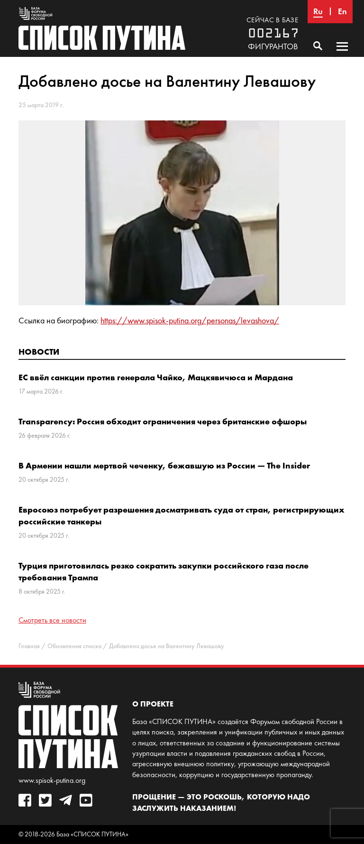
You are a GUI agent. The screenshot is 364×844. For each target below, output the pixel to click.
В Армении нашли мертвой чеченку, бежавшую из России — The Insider (164, 465)
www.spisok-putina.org (51, 780)
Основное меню (342, 55)
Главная (29, 646)
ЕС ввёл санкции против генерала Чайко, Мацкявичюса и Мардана (155, 377)
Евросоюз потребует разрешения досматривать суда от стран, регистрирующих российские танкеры (181, 515)
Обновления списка (74, 646)
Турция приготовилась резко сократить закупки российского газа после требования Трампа (163, 571)
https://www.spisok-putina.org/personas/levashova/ (189, 320)
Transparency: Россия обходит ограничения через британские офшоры (162, 421)
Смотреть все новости (52, 619)
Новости (38, 351)
